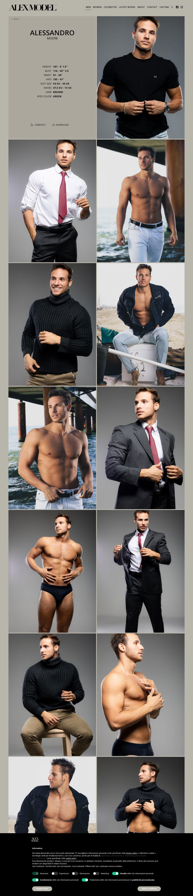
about (141, 7)
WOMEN (97, 7)
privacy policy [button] (131, 853)
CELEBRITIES (110, 7)
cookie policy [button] (71, 858)
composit (38, 124)
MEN (88, 7)
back (15, 19)
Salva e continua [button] (149, 889)
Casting (164, 7)
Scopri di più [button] (42, 889)
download (60, 124)
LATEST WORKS (127, 7)
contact (152, 7)
